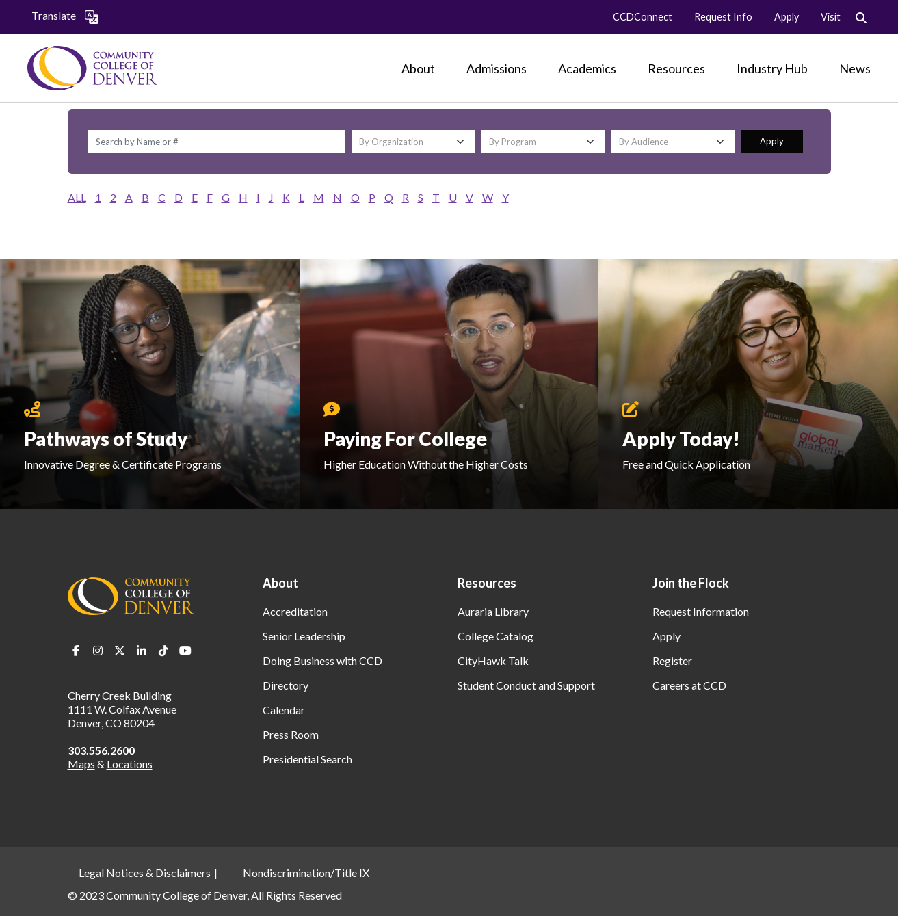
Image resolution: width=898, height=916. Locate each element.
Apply (786, 17)
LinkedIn (141, 650)
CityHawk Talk (493, 660)
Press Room (291, 734)
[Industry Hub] (772, 68)
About (280, 582)
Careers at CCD (689, 685)
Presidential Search (307, 759)
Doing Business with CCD (322, 660)
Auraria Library (493, 611)
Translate (64, 17)
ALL (77, 197)
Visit (831, 17)
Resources (487, 582)
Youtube (185, 650)
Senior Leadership (304, 635)
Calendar (284, 709)
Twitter (119, 650)
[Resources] (676, 68)
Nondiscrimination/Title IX (306, 872)
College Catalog (495, 635)
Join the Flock (690, 582)
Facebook (76, 650)
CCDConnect (642, 17)
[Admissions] (496, 68)
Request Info (723, 17)
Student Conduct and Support (526, 685)
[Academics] (587, 68)
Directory (285, 685)
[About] (418, 68)
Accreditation (295, 611)
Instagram (98, 650)
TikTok (163, 650)
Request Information (700, 611)
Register (672, 660)
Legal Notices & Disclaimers (145, 872)
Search (861, 18)
